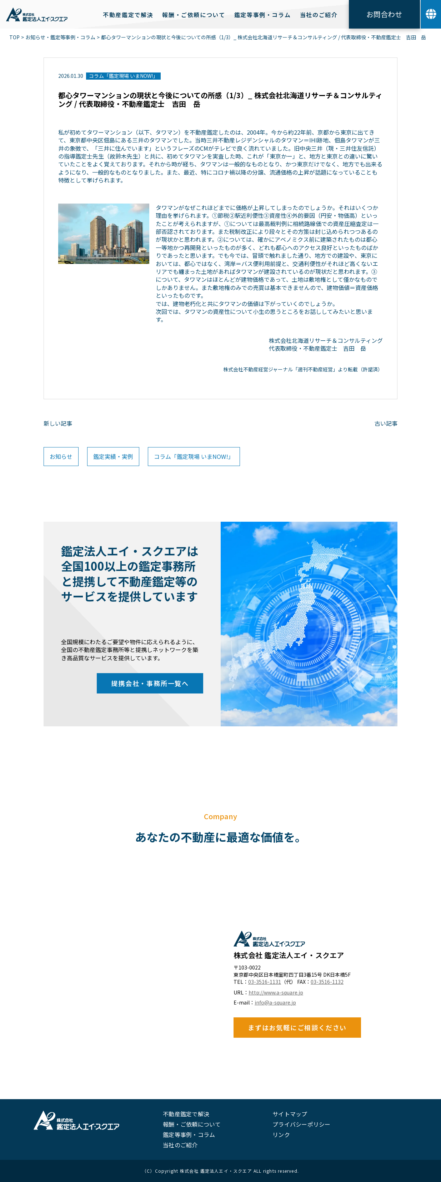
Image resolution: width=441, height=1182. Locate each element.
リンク (281, 1134)
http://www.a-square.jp (276, 993)
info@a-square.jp (275, 1003)
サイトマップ (289, 1114)
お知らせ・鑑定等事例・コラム (60, 37)
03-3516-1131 (264, 982)
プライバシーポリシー (301, 1124)
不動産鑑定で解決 (186, 1114)
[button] (431, 14)
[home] (37, 14)
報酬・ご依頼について (192, 1124)
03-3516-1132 (327, 982)
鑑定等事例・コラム (189, 1134)
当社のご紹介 (180, 1145)
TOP (14, 37)
